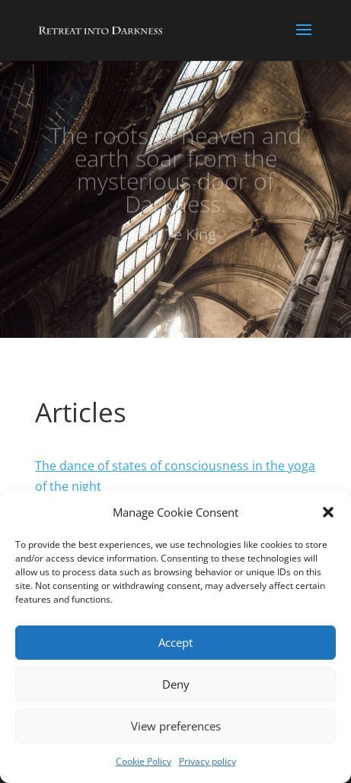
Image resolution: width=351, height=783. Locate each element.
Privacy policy (207, 761)
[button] (328, 512)
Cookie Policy (143, 761)
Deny (176, 684)
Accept (175, 642)
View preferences (176, 726)
